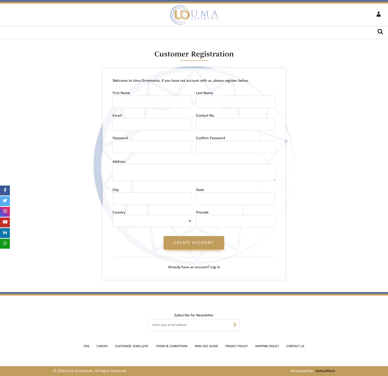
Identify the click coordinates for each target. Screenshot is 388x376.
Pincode (202, 213)
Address (119, 162)
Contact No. (205, 116)
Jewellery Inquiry (197, 32)
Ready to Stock (228, 32)
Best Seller (169, 32)
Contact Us (291, 32)
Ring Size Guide (203, 346)
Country (119, 213)
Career (121, 346)
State (200, 190)
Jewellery (96, 32)
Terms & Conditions (176, 346)
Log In (215, 267)
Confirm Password (210, 138)
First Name (121, 93)
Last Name (204, 93)
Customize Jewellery (261, 32)
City (116, 190)
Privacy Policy (228, 346)
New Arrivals (145, 32)
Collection (119, 32)
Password (120, 138)
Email (117, 116)
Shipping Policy (251, 346)
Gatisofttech (324, 371)
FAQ (109, 346)
